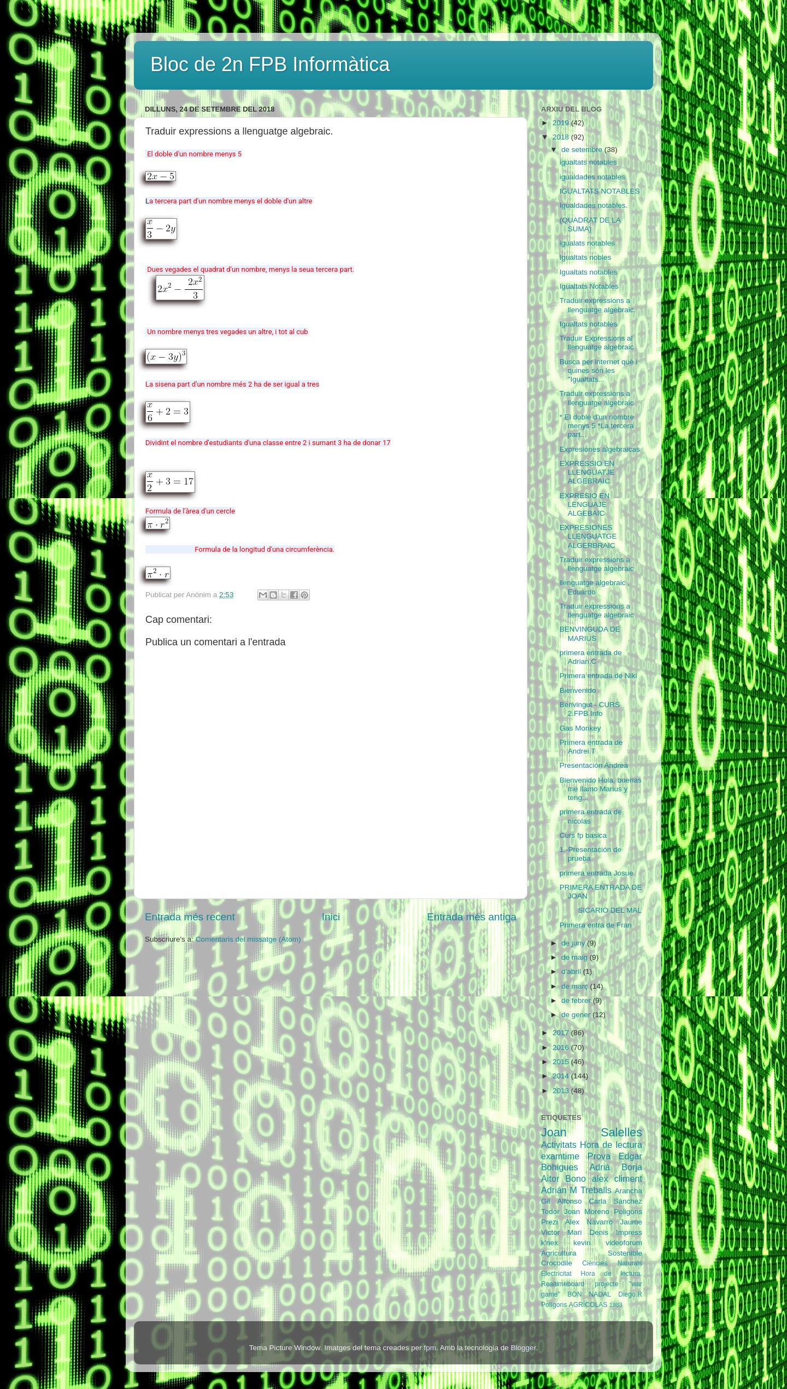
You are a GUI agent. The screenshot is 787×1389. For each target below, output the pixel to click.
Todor (550, 1211)
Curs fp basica (583, 835)
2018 (562, 137)
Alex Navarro (589, 1222)
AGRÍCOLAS (588, 1305)
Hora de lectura (611, 1144)
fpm (430, 1348)
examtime (560, 1156)
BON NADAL (589, 1294)
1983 (615, 1305)
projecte (606, 1284)
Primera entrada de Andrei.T (591, 746)
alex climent (617, 1178)
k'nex (549, 1243)
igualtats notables (588, 162)
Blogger (523, 1348)
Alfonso (569, 1201)
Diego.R (630, 1294)
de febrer (577, 1000)
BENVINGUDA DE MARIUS (590, 633)
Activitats (559, 1144)
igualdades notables (592, 177)
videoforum (624, 1243)
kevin (582, 1243)
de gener (576, 1015)
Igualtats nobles (586, 257)
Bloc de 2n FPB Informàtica (270, 64)
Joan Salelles (591, 1132)
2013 (562, 1091)
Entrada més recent (190, 917)
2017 (562, 1033)
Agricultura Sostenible (591, 1253)
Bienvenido (578, 690)
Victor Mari (561, 1232)
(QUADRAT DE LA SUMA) (590, 224)
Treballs (596, 1190)
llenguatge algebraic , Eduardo (595, 587)
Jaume (631, 1222)
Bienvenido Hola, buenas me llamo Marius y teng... (601, 789)
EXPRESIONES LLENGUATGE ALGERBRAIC (588, 536)
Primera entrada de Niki (598, 676)
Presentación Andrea (594, 765)
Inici (331, 917)
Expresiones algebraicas (600, 449)
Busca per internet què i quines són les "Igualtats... (599, 370)
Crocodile (556, 1263)
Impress (629, 1232)
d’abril (572, 971)
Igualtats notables (589, 272)
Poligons (628, 1211)
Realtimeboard (562, 1284)
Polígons (554, 1305)
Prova (599, 1156)
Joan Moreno (586, 1211)
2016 (562, 1047)
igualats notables (587, 243)
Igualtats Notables (589, 286)
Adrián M (559, 1190)
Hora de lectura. (611, 1273)
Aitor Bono (563, 1178)
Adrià (599, 1167)
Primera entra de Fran (596, 925)
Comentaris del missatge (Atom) (248, 939)
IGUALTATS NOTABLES (600, 191)
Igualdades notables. (594, 205)
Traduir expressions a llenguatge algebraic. (598, 304)
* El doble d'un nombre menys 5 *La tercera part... (597, 426)
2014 (562, 1076)
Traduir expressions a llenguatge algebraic (597, 397)
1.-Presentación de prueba (590, 853)
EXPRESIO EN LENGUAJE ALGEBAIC (585, 504)
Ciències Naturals (612, 1263)
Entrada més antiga (471, 917)
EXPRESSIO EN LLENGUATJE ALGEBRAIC (587, 472)
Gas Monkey (580, 728)
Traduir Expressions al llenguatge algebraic (597, 342)
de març (575, 986)
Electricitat (556, 1273)
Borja (631, 1167)
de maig (575, 957)
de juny (574, 943)
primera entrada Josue (596, 873)
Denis (598, 1232)
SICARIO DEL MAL (601, 910)
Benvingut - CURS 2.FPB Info (590, 709)
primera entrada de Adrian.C (591, 657)
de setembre (582, 149)
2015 (562, 1062)
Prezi (549, 1222)
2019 (562, 123)
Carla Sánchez (615, 1201)
